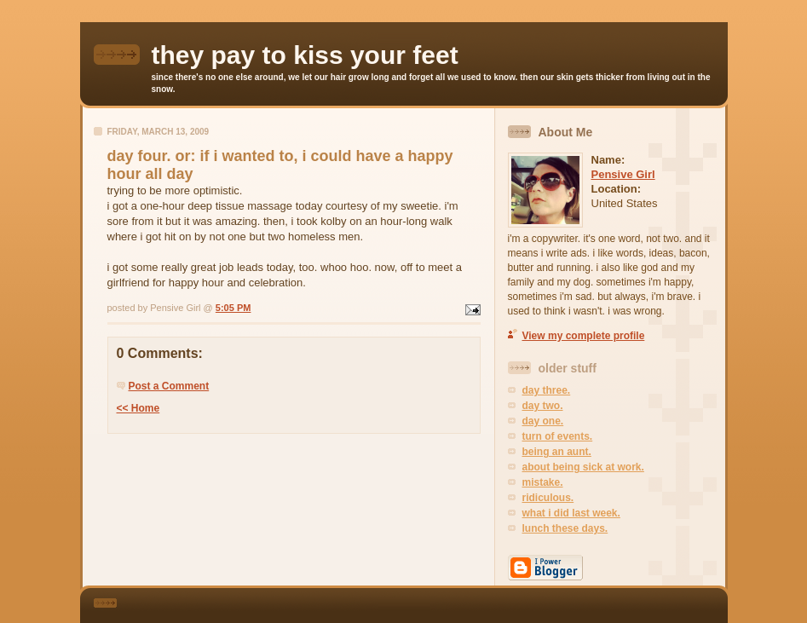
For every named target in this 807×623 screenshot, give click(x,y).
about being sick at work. (583, 467)
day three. (546, 390)
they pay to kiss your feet (305, 55)
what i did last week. (571, 513)
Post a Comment (169, 386)
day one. (543, 421)
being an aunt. (556, 452)
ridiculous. (548, 498)
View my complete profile (583, 336)
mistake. (542, 482)
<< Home (138, 408)
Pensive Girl (623, 174)
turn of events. (557, 436)
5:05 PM (233, 308)
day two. (542, 406)
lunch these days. (565, 528)
